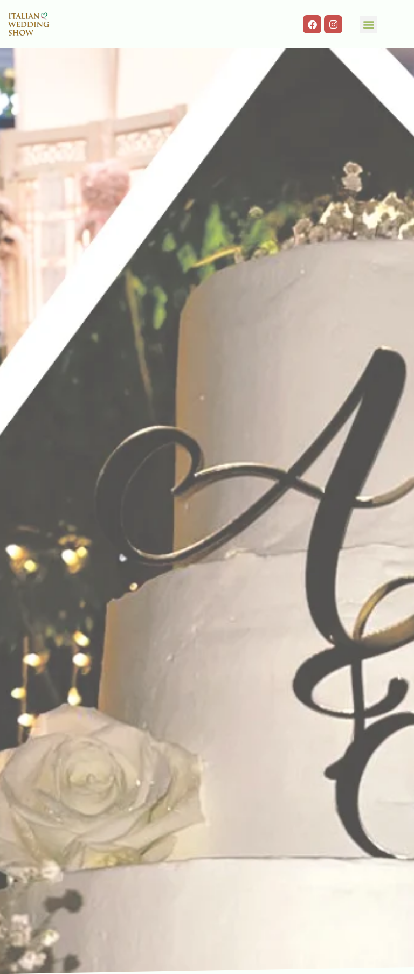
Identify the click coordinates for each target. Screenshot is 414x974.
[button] (368, 24)
